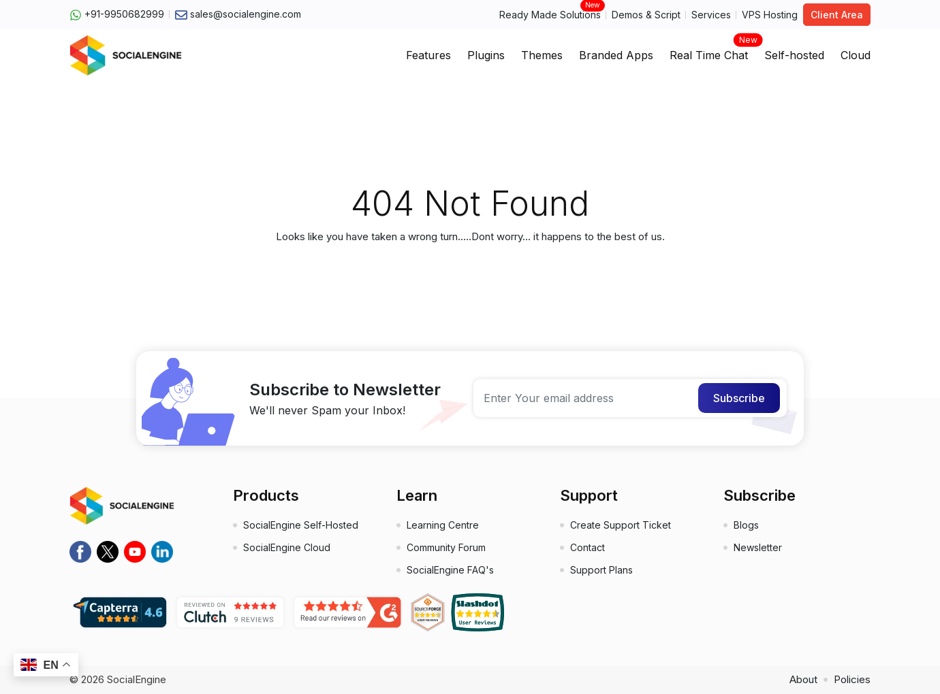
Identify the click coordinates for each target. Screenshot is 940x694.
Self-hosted (794, 55)
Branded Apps (616, 55)
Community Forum (446, 547)
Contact (587, 547)
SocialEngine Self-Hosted (300, 525)
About (803, 679)
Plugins (486, 55)
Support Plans (601, 570)
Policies (852, 679)
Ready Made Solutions (550, 13)
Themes (542, 55)
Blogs (746, 525)
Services (711, 14)
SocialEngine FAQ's (450, 570)
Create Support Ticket (620, 525)
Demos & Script (646, 14)
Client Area (837, 14)
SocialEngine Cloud (286, 547)
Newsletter (758, 547)
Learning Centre (443, 525)
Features (428, 55)
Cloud (856, 55)
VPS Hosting (770, 14)
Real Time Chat (709, 51)
